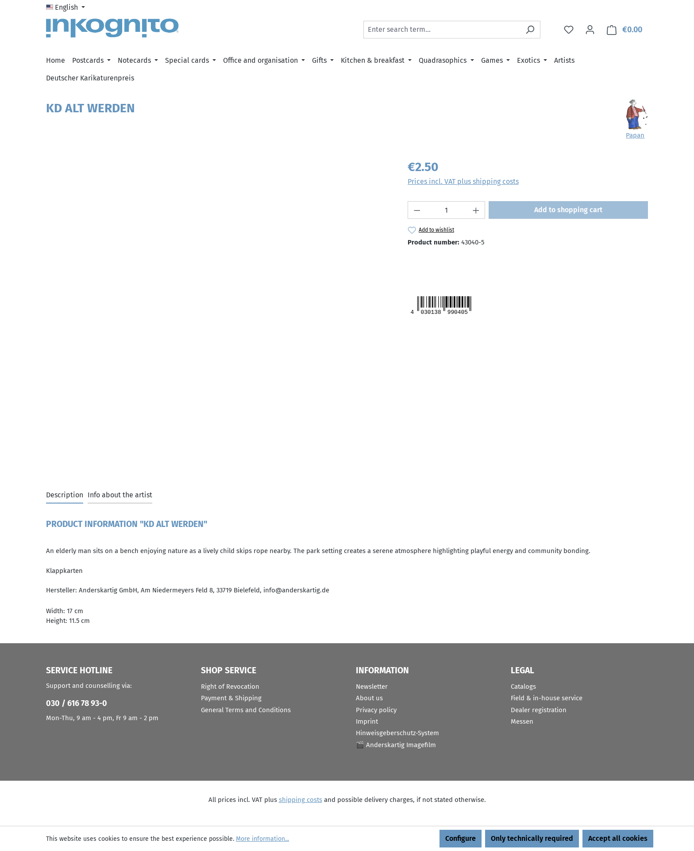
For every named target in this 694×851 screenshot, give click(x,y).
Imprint (367, 721)
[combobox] (441, 29)
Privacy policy (376, 710)
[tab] (64, 496)
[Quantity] (446, 210)
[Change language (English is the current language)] (65, 7)
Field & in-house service (546, 698)
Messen (522, 721)
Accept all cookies (618, 838)
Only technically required (532, 838)
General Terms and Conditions (246, 710)
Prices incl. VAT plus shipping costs (463, 181)
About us (369, 698)
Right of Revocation (230, 687)
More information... (262, 839)
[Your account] (590, 29)
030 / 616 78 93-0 (76, 703)
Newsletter (372, 687)
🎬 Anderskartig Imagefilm (396, 745)
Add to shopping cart (568, 210)
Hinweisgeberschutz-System (397, 733)
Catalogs (523, 687)
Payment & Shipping (231, 698)
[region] (218, 253)
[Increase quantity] (476, 210)
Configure (460, 838)
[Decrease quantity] (417, 210)
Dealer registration (539, 710)
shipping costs (300, 800)
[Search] (530, 29)
